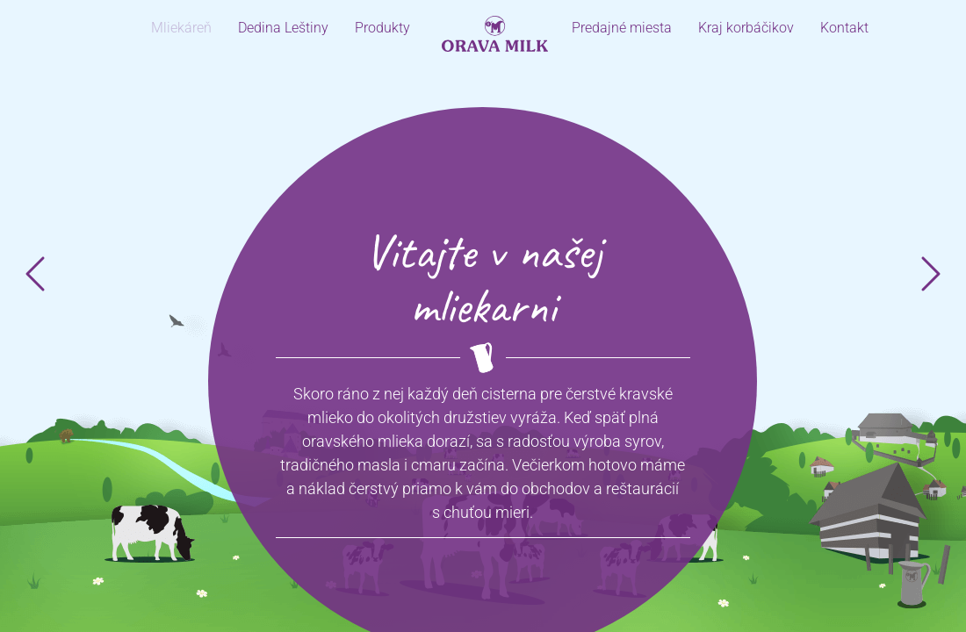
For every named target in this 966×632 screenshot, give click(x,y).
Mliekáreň (181, 27)
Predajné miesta (622, 27)
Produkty (382, 27)
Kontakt (844, 27)
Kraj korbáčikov (746, 27)
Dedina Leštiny (283, 27)
